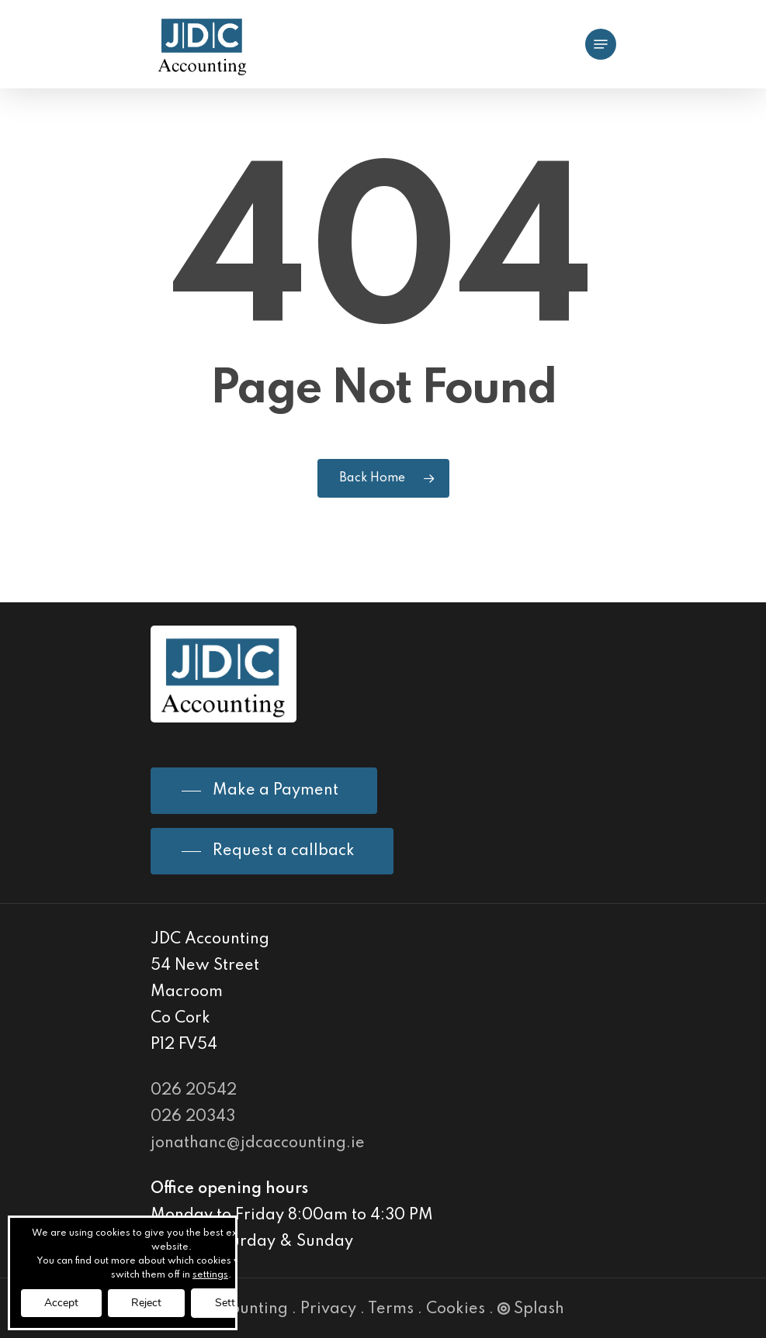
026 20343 (193, 1117)
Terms (391, 1309)
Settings (235, 1302)
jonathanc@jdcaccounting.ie (258, 1143)
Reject (146, 1302)
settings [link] (210, 1275)
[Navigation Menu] (600, 44)
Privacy (328, 1309)
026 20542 (194, 1090)
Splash (530, 1309)
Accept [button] (61, 1302)
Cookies (455, 1309)
